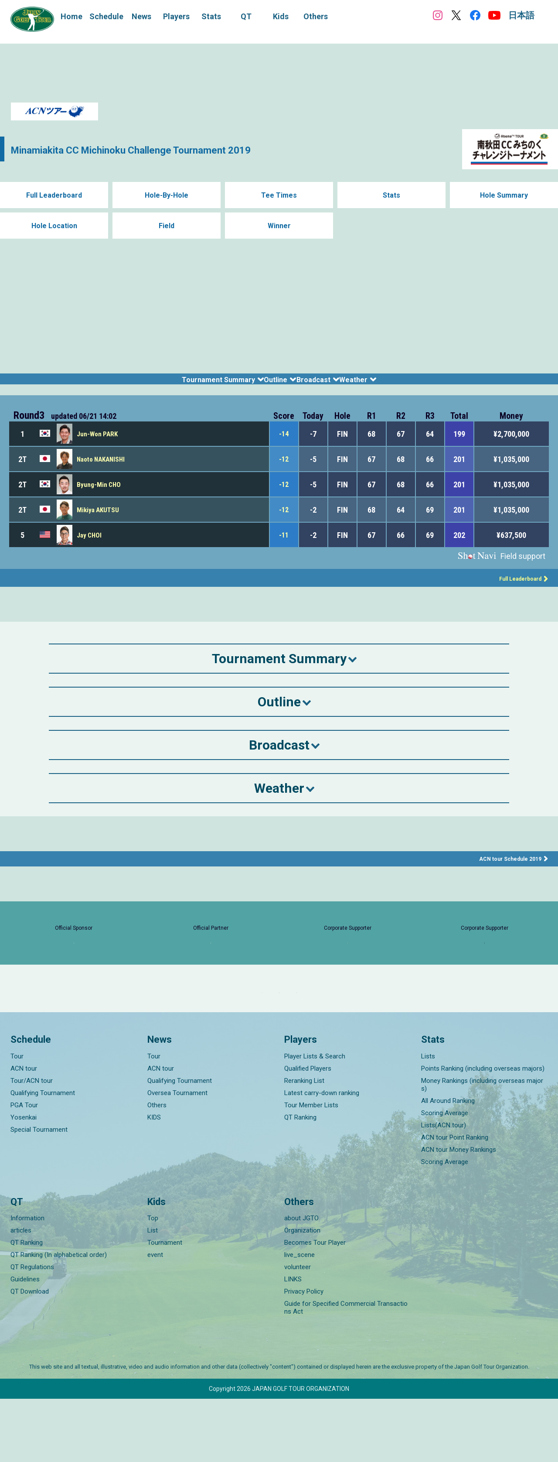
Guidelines (25, 1342)
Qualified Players (307, 1132)
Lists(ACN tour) (443, 1188)
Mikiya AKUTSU (99, 520)
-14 (284, 444)
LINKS (293, 1342)
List (152, 1294)
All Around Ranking (448, 1164)
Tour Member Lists (311, 1168)
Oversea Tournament (177, 1156)
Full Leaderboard (54, 195)
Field (167, 225)
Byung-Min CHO (99, 495)
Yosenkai (23, 1181)
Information (27, 1281)
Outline (267, 384)
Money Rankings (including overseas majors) (482, 1148)
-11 (284, 545)
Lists (428, 1119)
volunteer (297, 1330)
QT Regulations (32, 1330)
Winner (279, 225)
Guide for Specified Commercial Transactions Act (346, 1371)
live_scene (299, 1318)
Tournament (164, 1306)
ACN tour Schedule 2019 (506, 869)
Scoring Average (444, 1176)
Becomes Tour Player (315, 1306)
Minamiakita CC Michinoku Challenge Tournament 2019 (176, 149)
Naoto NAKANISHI (103, 470)
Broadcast (334, 384)
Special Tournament (39, 1193)
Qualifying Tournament (42, 1156)
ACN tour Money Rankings (458, 1213)
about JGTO (301, 1281)
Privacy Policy (303, 1355)
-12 (284, 469)
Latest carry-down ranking (321, 1156)
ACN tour (23, 1132)
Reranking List (304, 1144)
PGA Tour (24, 1168)
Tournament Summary (174, 384)
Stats (391, 195)
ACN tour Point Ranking (454, 1201)
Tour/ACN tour (31, 1144)
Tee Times (279, 195)
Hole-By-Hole (166, 195)
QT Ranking (300, 1181)
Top (152, 1281)
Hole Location (54, 225)
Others (157, 1168)
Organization (302, 1294)
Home (71, 16)
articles (20, 1294)
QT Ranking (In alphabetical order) (58, 1318)
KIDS (154, 1181)
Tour (17, 1119)
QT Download (29, 1355)
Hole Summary (504, 195)
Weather (405, 384)
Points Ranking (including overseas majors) (482, 1132)
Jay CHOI (90, 545)
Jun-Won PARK (98, 444)
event (155, 1318)
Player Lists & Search (314, 1119)
